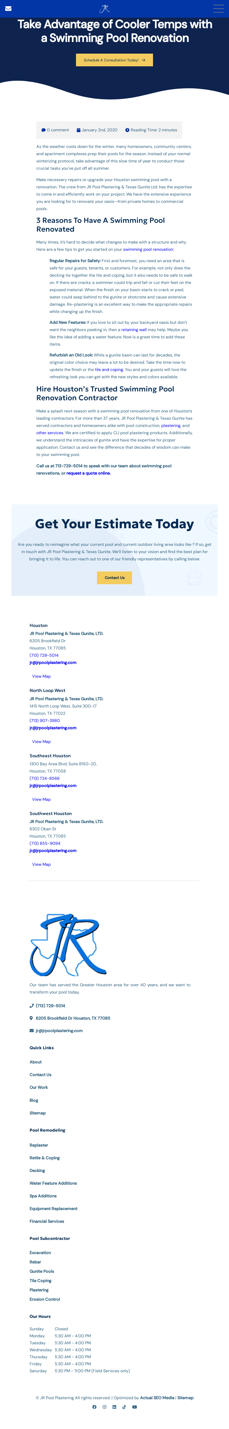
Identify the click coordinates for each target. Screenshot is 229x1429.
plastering (171, 425)
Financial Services (47, 1221)
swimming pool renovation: (148, 249)
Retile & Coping (45, 1157)
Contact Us (114, 577)
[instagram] (104, 1406)
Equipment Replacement (53, 1208)
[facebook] (94, 1406)
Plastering (39, 1289)
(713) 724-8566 (45, 778)
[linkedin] (114, 1406)
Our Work (39, 1087)
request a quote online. (88, 472)
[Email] (8, 9)
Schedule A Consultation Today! (115, 60)
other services (49, 432)
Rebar (35, 1261)
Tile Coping (40, 1280)
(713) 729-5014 (44, 655)
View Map (41, 675)
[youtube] (134, 1406)
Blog (34, 1099)
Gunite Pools (42, 1271)
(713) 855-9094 (45, 843)
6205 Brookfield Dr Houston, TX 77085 (73, 1017)
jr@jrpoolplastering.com (59, 1030)
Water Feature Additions (53, 1182)
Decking (37, 1170)
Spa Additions (43, 1195)
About (35, 1061)
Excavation (40, 1252)
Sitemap (38, 1112)
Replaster (39, 1144)
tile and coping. (109, 369)
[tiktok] (124, 1406)
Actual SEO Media (157, 1397)
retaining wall (134, 329)
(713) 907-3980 (45, 720)
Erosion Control (45, 1299)
